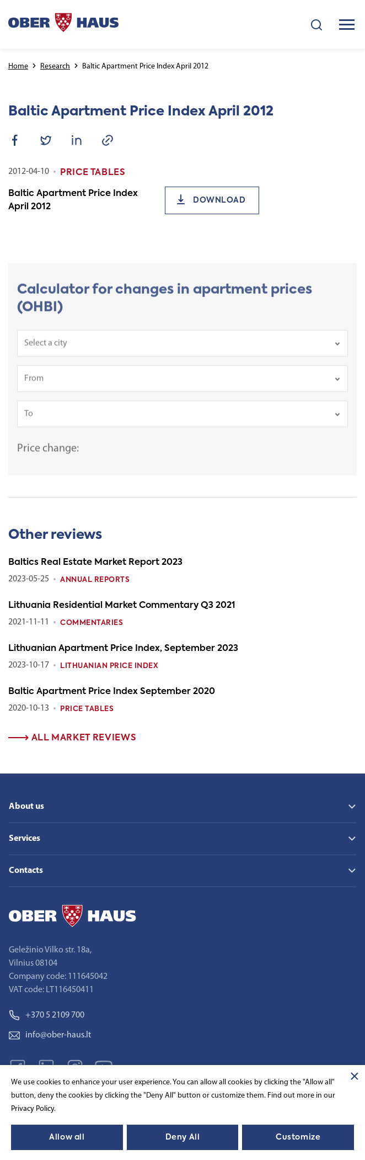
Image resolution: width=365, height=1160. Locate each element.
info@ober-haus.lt (50, 1035)
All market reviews (72, 738)
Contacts (26, 870)
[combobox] (182, 350)
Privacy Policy (32, 1109)
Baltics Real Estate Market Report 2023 (95, 562)
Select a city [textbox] (45, 350)
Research (55, 66)
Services (24, 838)
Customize (298, 1137)
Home (18, 66)
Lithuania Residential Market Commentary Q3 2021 (121, 605)
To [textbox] (28, 420)
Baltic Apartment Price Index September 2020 (111, 691)
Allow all (66, 1137)
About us (26, 806)
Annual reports (95, 580)
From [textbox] (34, 385)
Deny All (182, 1137)
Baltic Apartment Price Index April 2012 (73, 200)
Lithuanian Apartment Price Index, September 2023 (123, 648)
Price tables (87, 709)
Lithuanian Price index (109, 666)
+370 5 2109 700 (46, 1015)
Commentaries (91, 623)
